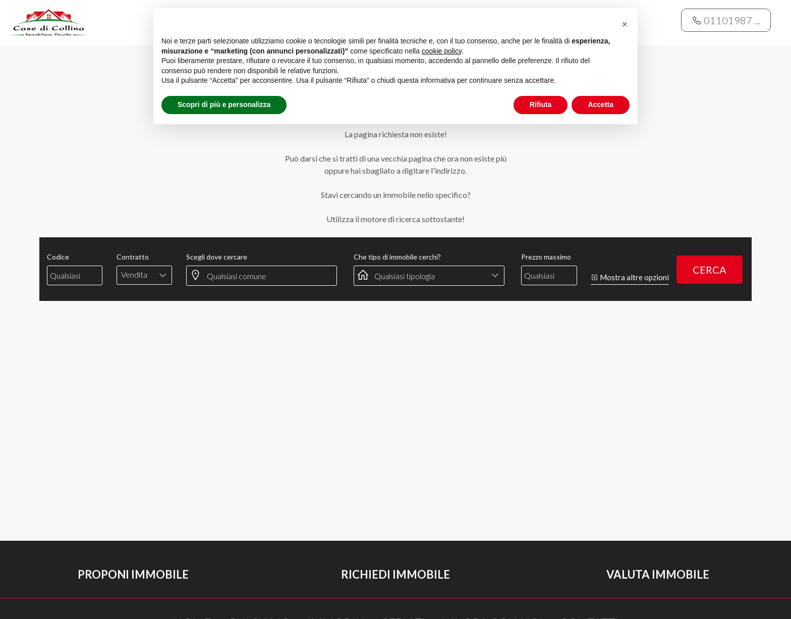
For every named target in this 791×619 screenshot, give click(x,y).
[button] (624, 24)
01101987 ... (726, 20)
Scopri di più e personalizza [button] (224, 104)
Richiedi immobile (395, 574)
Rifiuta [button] (541, 104)
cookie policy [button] (442, 51)
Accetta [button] (600, 104)
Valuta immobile (657, 574)
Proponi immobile (133, 574)
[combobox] (144, 275)
